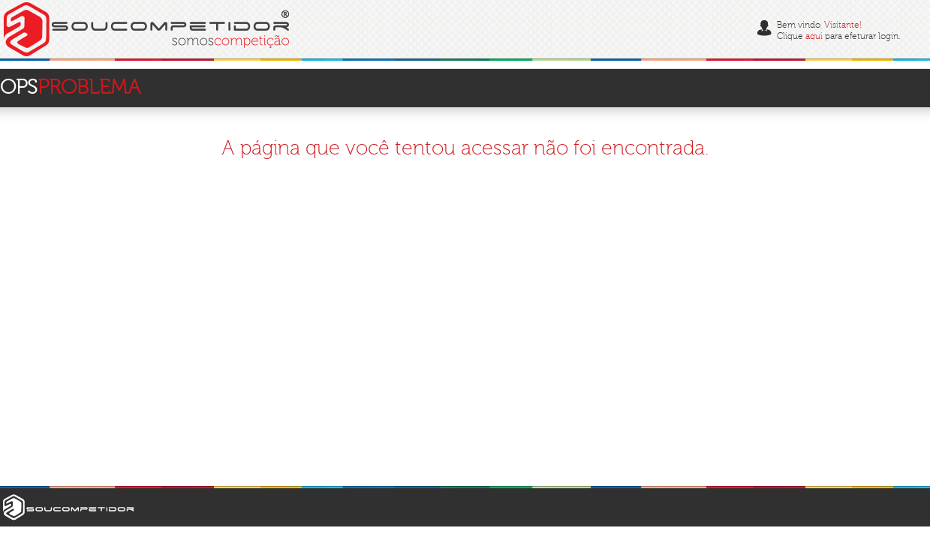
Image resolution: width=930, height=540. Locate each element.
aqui (814, 36)
